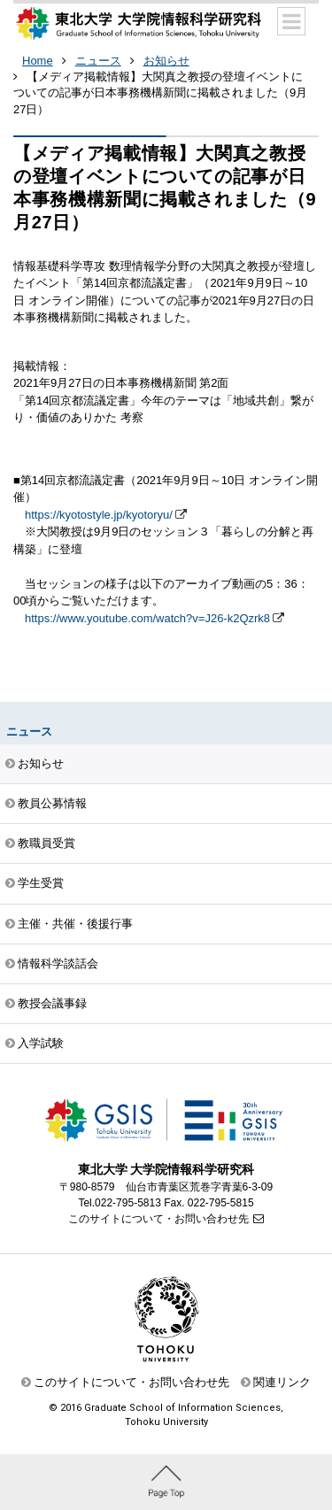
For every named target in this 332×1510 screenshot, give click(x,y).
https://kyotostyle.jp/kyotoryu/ (99, 514)
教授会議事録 (52, 1003)
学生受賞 (41, 883)
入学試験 (41, 1043)
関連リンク (282, 1382)
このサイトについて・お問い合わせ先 (158, 1219)
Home (37, 60)
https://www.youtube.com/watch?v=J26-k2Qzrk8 (147, 618)
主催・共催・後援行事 (75, 923)
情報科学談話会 (58, 963)
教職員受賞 (46, 843)
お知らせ (166, 60)
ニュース (98, 60)
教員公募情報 (52, 803)
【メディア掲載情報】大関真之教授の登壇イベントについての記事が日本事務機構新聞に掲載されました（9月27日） (160, 92)
